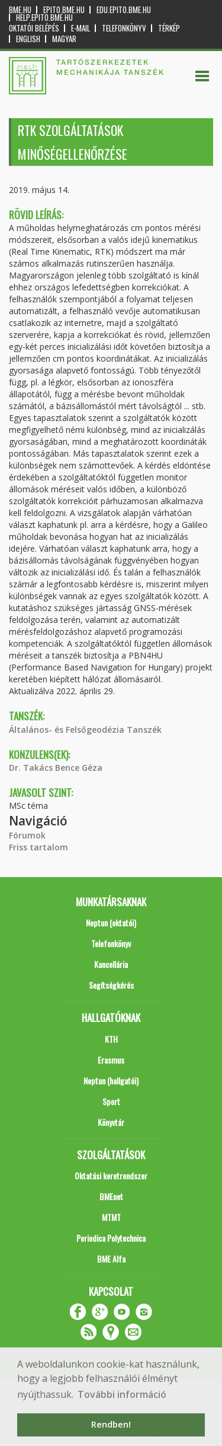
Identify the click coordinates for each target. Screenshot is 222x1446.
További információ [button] (122, 1394)
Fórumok (27, 835)
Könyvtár (111, 1122)
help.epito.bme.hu (44, 17)
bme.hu (20, 10)
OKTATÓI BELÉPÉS (34, 28)
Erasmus (111, 1059)
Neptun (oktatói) (111, 922)
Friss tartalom (38, 847)
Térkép (169, 28)
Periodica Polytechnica (111, 1238)
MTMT (111, 1217)
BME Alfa (111, 1258)
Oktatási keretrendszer (111, 1175)
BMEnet (111, 1196)
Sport (111, 1101)
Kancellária (111, 964)
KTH (111, 1039)
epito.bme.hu (64, 10)
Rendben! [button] (111, 1424)
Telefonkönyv (124, 28)
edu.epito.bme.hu (123, 10)
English (28, 39)
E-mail (80, 28)
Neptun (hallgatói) (111, 1080)
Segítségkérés (111, 985)
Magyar (64, 39)
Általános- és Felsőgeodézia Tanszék (85, 729)
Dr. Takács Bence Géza (55, 767)
